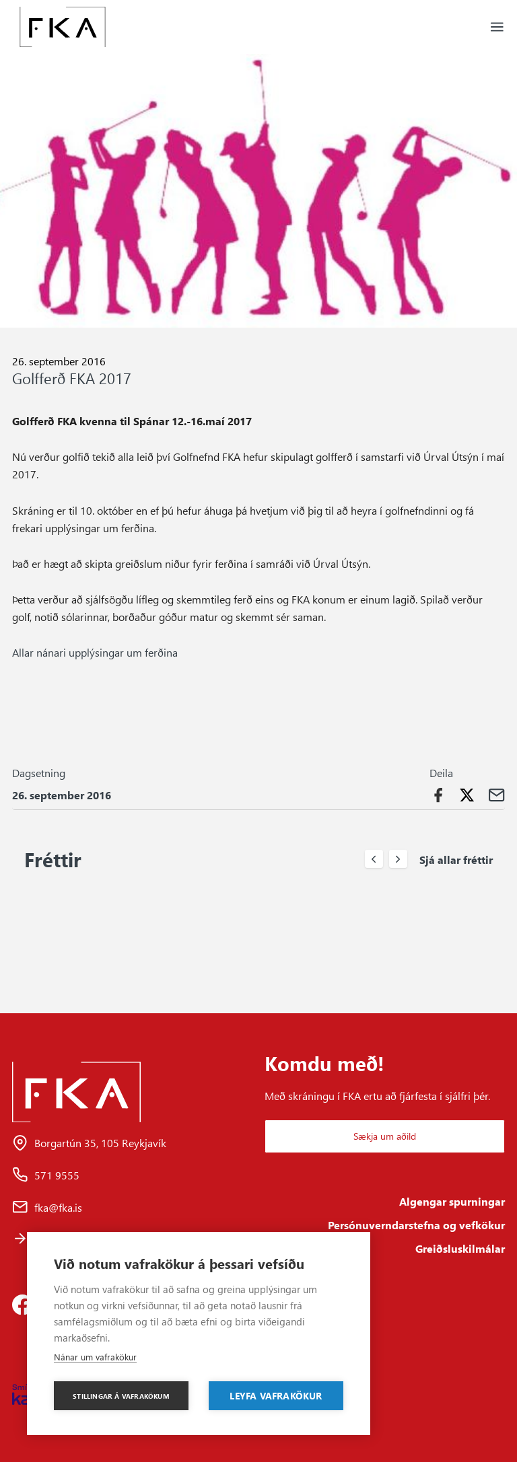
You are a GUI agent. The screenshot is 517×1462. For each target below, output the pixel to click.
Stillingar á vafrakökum (121, 1396)
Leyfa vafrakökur (276, 1395)
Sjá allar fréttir (456, 859)
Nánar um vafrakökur (95, 1356)
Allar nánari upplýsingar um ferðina (95, 652)
